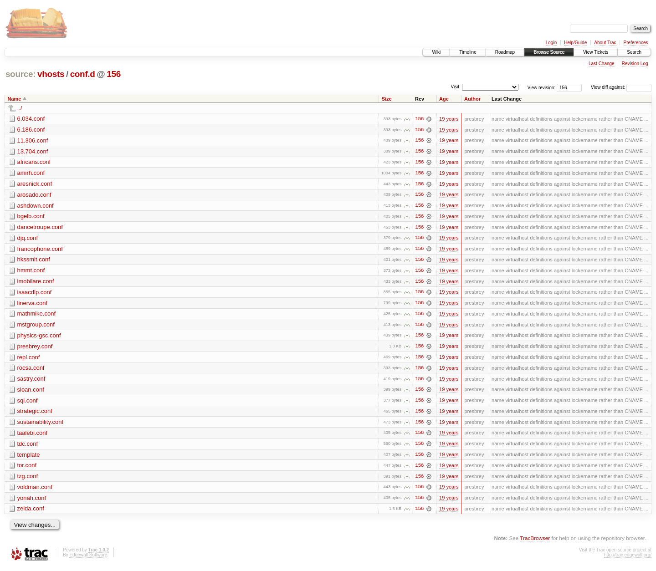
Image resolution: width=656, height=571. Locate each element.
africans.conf (34, 162)
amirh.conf (31, 173)
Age (444, 99)
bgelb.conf (31, 217)
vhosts (50, 74)
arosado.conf (34, 195)
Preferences (636, 42)
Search (634, 52)
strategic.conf (34, 413)
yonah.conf (31, 501)
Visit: (456, 86)
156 (114, 74)
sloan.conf (30, 391)
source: (20, 74)
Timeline (467, 52)
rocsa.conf (31, 370)
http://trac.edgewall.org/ (627, 558)
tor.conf (27, 468)
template (28, 457)
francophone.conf (40, 249)
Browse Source (548, 52)
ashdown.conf (35, 206)
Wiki (436, 52)
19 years (448, 119)
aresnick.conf (34, 184)
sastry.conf (31, 380)
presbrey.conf (35, 348)
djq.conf (27, 238)
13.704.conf (32, 151)
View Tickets (595, 52)
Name (14, 99)
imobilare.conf (35, 282)
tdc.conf (27, 446)
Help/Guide (575, 42)
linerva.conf (32, 304)
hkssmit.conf (33, 260)
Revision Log (635, 63)
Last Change (602, 63)
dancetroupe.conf (40, 227)
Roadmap (505, 52)
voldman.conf (34, 490)
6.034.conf (31, 118)
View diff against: (621, 87)
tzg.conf (27, 479)
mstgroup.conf (36, 326)
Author (472, 99)
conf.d (82, 74)
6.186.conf (31, 129)
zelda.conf (30, 512)
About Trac (605, 42)
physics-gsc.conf (39, 337)
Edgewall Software (88, 558)
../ (19, 108)
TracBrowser (535, 542)
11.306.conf (32, 140)
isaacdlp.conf (34, 293)
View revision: (542, 87)
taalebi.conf (32, 435)
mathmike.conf (36, 315)
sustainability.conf (40, 424)
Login (551, 42)
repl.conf (28, 359)
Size (387, 99)
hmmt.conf (31, 271)
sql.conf (27, 402)
